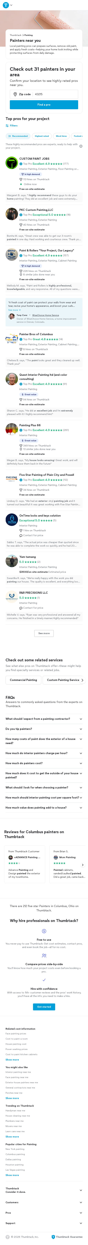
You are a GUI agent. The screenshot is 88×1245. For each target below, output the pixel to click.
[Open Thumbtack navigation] (8, 5)
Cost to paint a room (17, 1042)
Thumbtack (15, 35)
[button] (25, 164)
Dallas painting (13, 1162)
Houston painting (15, 1168)
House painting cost (16, 1047)
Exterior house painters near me (22, 1085)
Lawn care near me (15, 1134)
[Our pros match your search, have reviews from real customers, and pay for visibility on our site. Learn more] (80, 146)
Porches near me (14, 1096)
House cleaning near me (18, 1119)
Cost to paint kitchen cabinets (21, 1057)
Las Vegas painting (15, 1173)
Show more (12, 1062)
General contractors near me (20, 1091)
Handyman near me (15, 1114)
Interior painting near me (18, 1075)
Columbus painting (15, 1157)
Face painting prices (16, 1037)
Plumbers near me (15, 1124)
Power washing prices (16, 1052)
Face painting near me (17, 1080)
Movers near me (14, 1129)
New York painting (15, 1152)
